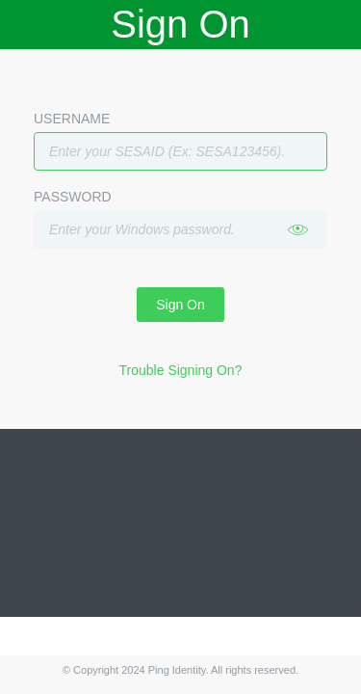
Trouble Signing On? (181, 370)
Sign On (180, 304)
